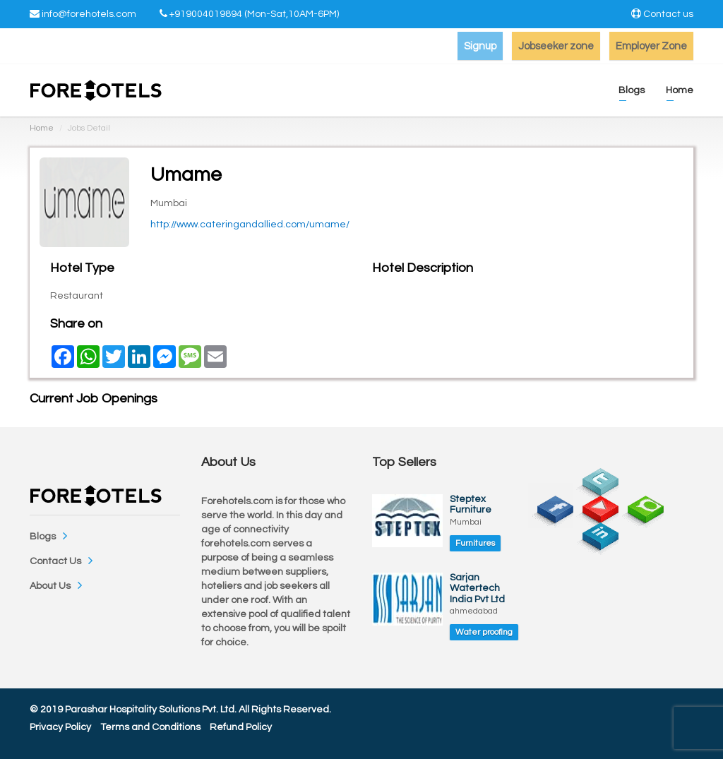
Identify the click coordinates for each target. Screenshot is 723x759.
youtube (596, 505)
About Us (50, 586)
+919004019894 (205, 14)
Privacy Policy (60, 727)
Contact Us (55, 561)
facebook (550, 505)
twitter (596, 478)
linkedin (596, 532)
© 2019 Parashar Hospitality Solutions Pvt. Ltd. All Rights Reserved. (180, 710)
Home (42, 128)
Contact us (668, 14)
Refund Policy (241, 727)
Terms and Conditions (150, 727)
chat (641, 505)
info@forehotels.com (89, 14)
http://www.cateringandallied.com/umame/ (249, 224)
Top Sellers (404, 462)
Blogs (43, 537)
